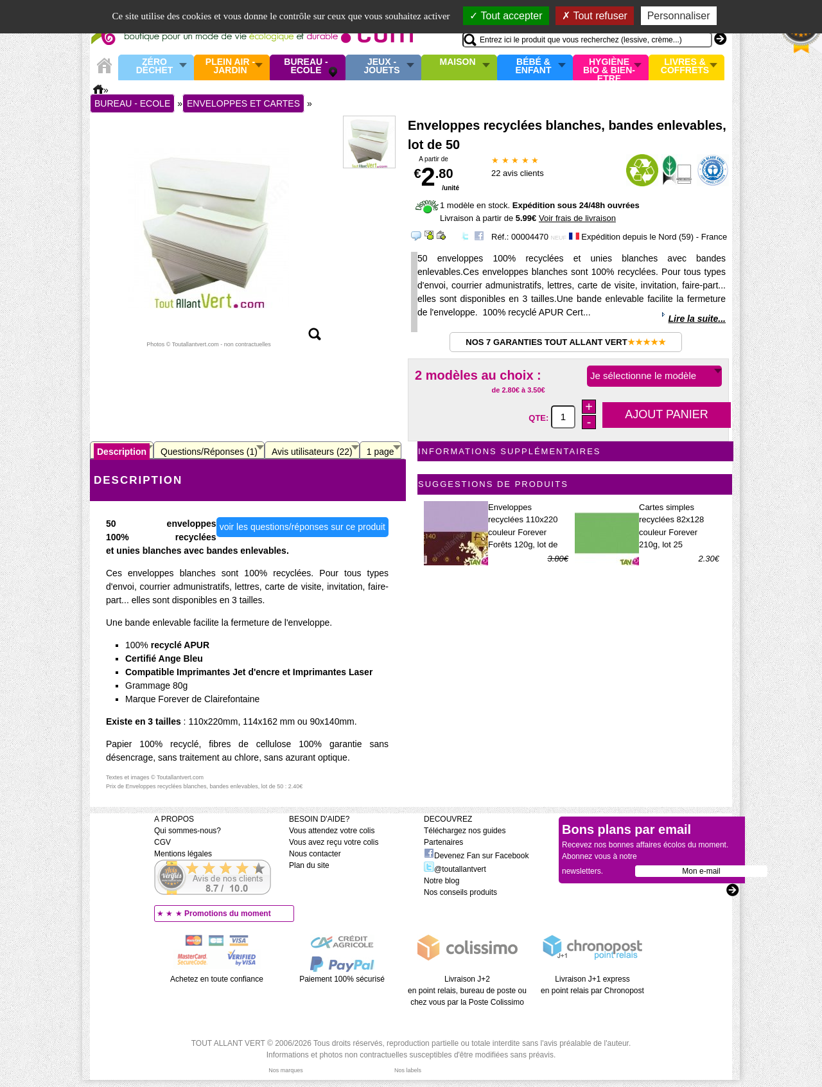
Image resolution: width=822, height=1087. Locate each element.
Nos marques (285, 1070)
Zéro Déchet (154, 66)
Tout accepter (505, 15)
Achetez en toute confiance (216, 979)
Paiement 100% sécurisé (342, 979)
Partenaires (443, 842)
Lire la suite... (697, 319)
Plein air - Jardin (230, 66)
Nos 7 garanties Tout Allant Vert (565, 342)
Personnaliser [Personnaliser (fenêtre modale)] (678, 15)
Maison (458, 62)
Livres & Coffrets (685, 66)
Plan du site (309, 865)
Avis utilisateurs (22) (312, 451)
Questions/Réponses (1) (209, 451)
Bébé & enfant (534, 66)
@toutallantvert (455, 869)
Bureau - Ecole (306, 66)
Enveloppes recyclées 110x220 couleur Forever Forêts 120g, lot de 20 (522, 532)
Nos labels (407, 1070)
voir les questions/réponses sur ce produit (302, 527)
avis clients (517, 173)
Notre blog (441, 880)
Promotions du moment (227, 913)
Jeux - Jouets (381, 66)
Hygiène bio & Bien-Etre (609, 67)
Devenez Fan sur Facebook (476, 855)
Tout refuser (594, 15)
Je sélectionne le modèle (643, 375)
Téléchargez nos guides (464, 830)
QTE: (540, 417)
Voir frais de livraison (577, 218)
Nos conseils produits (460, 892)
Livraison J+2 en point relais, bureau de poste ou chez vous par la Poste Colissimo (467, 991)
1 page (380, 451)
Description (121, 451)
